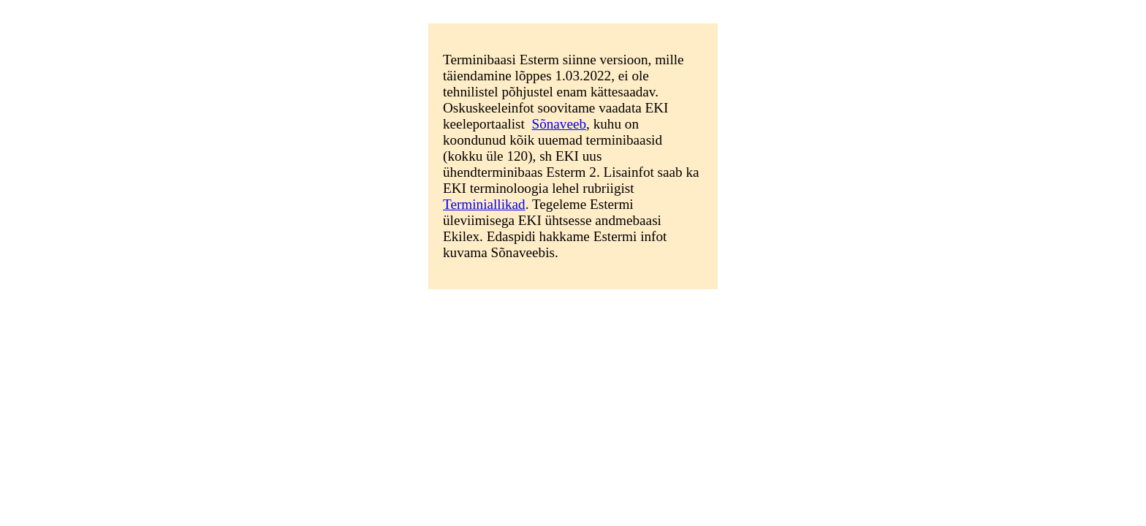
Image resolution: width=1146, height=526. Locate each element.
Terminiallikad (484, 204)
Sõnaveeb (558, 124)
